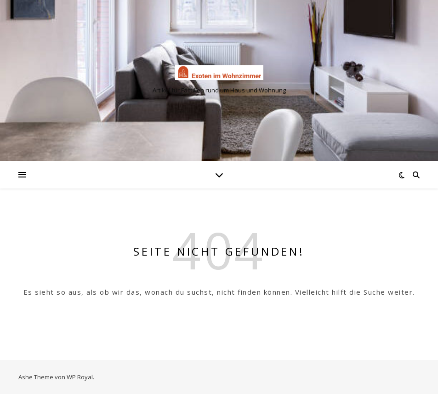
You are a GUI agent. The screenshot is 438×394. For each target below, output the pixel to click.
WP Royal (80, 377)
